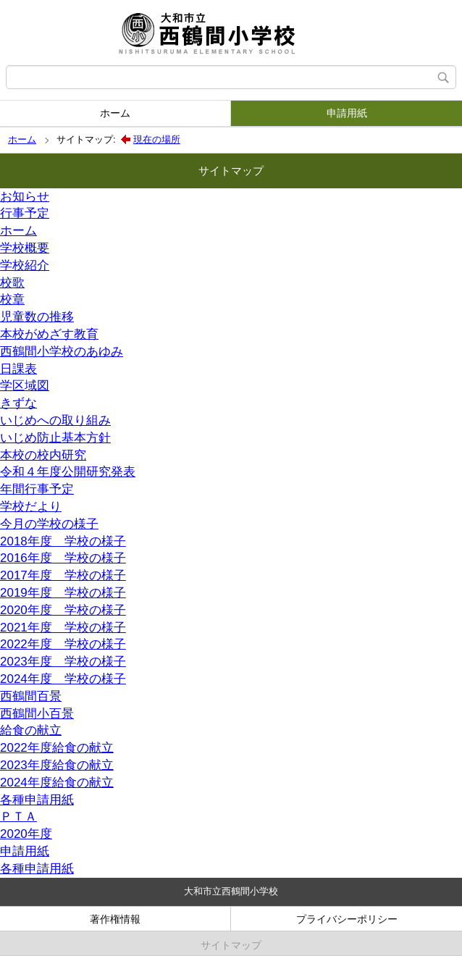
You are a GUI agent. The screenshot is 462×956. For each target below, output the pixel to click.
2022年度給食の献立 (57, 748)
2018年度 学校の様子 (63, 541)
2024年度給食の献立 (57, 782)
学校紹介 (24, 265)
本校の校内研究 (43, 455)
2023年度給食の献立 (57, 765)
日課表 (18, 369)
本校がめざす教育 (49, 334)
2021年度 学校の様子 (63, 627)
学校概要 (24, 248)
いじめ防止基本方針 (55, 438)
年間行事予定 (37, 489)
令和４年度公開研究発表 (67, 472)
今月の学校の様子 (49, 524)
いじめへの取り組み (55, 420)
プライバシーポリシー (347, 919)
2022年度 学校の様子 (63, 644)
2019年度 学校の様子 (63, 593)
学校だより (31, 506)
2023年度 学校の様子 (63, 661)
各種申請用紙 (37, 800)
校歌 (12, 283)
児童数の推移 (37, 317)
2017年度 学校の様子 (63, 575)
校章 (12, 299)
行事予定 (24, 213)
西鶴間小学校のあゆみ (61, 351)
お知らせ (24, 197)
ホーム (115, 113)
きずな (18, 403)
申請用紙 (347, 113)
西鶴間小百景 (37, 714)
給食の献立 (31, 730)
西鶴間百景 (31, 696)
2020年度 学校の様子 (63, 610)
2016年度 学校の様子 (63, 558)
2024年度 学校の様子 (63, 679)
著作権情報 (115, 919)
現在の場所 (156, 139)
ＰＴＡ (18, 816)
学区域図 (24, 386)
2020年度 (26, 834)
